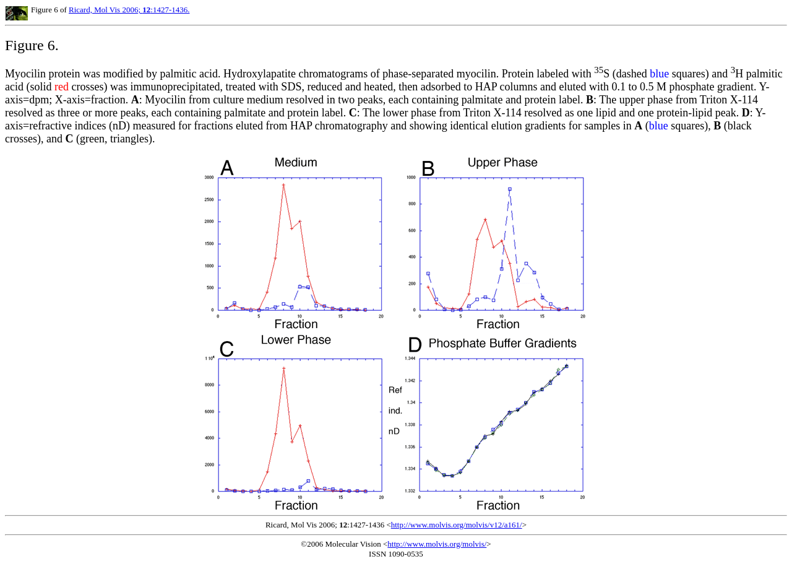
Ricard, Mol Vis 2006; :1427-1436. (129, 9)
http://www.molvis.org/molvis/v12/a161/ (456, 524)
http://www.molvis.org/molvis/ (436, 544)
